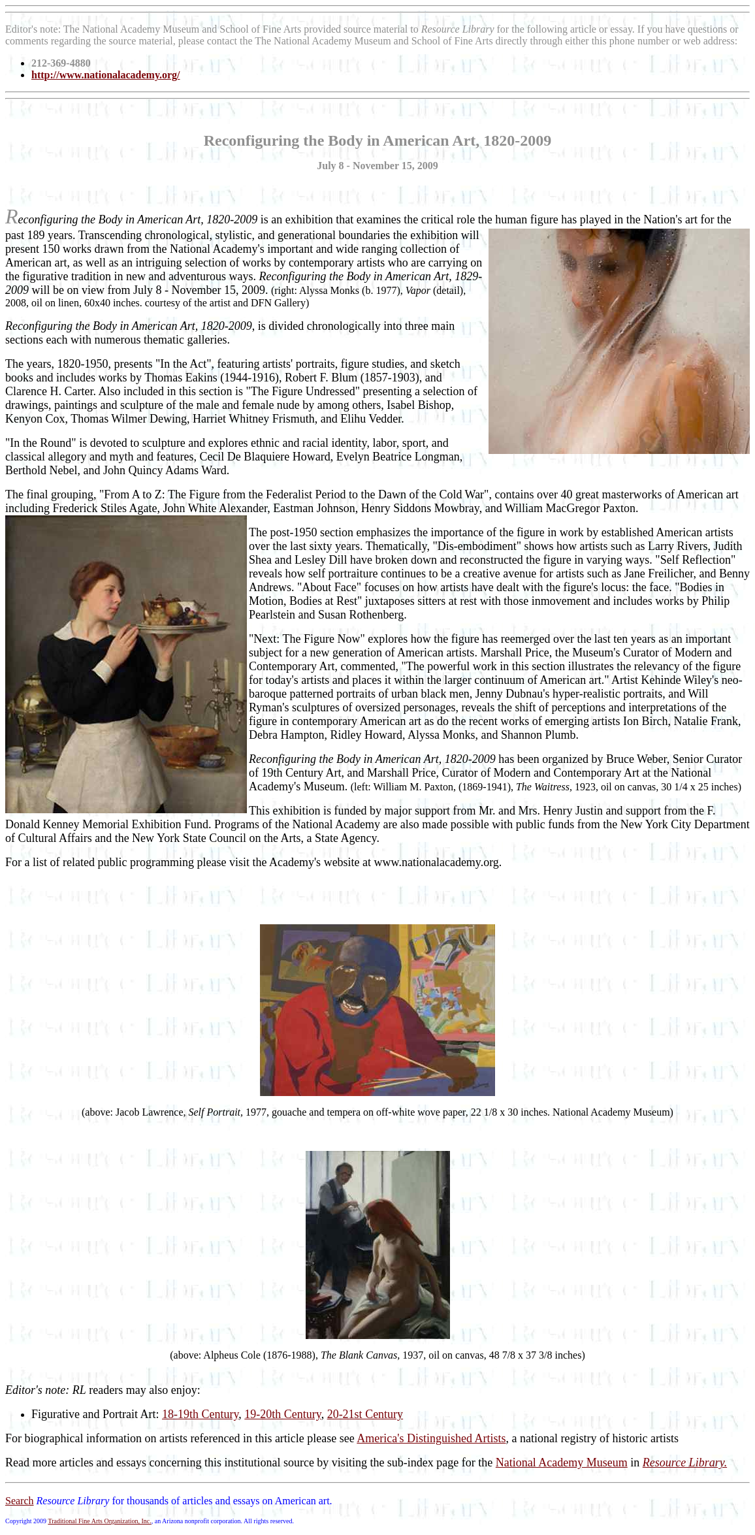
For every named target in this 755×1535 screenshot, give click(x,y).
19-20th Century (282, 1414)
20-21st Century (365, 1414)
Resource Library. (685, 1462)
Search (19, 1500)
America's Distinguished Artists (431, 1438)
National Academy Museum (562, 1462)
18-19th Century (200, 1414)
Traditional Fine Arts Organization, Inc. (99, 1521)
